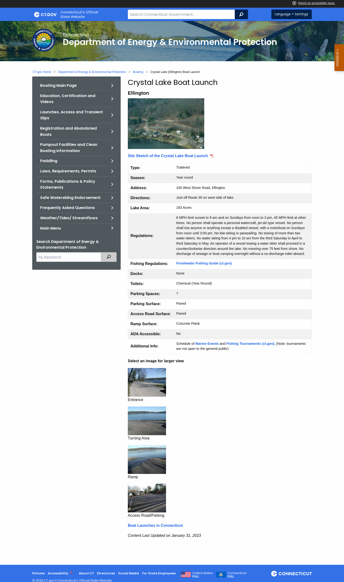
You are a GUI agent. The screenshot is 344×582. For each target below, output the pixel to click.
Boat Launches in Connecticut (155, 525)
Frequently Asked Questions (67, 207)
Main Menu (50, 228)
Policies (38, 573)
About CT (86, 573)
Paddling (48, 161)
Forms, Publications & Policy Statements (67, 184)
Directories (106, 573)
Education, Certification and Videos (67, 99)
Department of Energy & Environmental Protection (92, 72)
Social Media (128, 573)
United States (202, 574)
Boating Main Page (58, 85)
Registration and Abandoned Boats (68, 131)
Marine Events (207, 344)
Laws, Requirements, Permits (68, 171)
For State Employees (159, 573)
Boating (138, 72)
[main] (172, 293)
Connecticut (236, 574)
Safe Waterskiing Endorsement (70, 197)
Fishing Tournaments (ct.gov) (250, 344)
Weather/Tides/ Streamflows (69, 218)
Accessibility (58, 573)
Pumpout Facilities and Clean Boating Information (68, 148)
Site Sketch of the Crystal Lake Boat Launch (168, 156)
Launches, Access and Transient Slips (71, 115)
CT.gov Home (42, 72)
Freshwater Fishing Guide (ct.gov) (204, 263)
